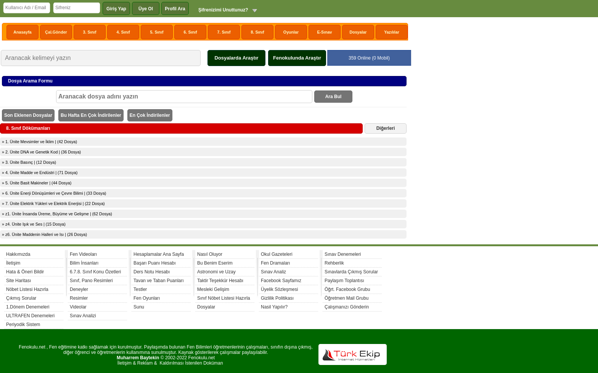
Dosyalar (358, 32)
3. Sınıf (89, 32)
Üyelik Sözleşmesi (279, 289)
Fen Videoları (83, 254)
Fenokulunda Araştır (297, 58)
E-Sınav (324, 32)
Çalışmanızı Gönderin (347, 307)
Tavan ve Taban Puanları (158, 280)
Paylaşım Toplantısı (344, 280)
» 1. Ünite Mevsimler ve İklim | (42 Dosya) (39, 141)
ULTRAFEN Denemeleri (30, 315)
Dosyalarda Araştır (236, 58)
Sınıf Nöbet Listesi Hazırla (223, 298)
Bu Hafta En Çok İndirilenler (91, 115)
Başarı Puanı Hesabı (154, 263)
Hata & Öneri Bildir (25, 272)
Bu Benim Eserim (215, 263)
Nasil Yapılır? (274, 307)
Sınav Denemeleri (343, 254)
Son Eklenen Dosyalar (28, 115)
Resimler (79, 298)
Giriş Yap (116, 8)
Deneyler (79, 289)
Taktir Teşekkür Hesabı (220, 280)
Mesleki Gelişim (213, 289)
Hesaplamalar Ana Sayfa (158, 254)
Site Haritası (18, 280)
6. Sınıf (190, 32)
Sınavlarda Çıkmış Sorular (351, 272)
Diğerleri (385, 128)
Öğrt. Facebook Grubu (347, 289)
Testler (140, 289)
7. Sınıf (224, 32)
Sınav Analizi (83, 315)
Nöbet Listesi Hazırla (27, 289)
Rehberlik (334, 263)
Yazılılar (391, 32)
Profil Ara (175, 8)
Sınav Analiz (273, 272)
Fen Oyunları (146, 298)
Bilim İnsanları (84, 263)
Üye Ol (145, 8)
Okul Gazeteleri (277, 254)
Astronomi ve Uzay (216, 272)
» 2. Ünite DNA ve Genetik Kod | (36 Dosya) (41, 152)
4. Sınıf (123, 32)
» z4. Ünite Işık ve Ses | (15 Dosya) (34, 224)
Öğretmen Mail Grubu (346, 298)
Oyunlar (291, 32)
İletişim (13, 263)
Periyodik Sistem (23, 324)
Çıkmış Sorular (21, 298)
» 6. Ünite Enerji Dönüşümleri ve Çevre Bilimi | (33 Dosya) (54, 193)
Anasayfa (22, 32)
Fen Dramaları (275, 263)
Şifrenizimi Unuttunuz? (223, 10)
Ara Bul (333, 96)
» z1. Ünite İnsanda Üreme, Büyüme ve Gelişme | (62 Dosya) (57, 214)
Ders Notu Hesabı (151, 272)
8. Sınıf (257, 32)
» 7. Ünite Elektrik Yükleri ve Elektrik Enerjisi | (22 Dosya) (53, 203)
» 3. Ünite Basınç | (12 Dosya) (29, 162)
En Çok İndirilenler (150, 115)
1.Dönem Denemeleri (27, 307)
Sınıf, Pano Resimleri (91, 280)
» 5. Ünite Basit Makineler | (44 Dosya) (36, 183)
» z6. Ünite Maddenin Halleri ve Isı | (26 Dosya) (44, 234)
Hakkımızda (18, 254)
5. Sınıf (157, 32)
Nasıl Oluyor (209, 254)
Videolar (78, 307)
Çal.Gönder (56, 32)
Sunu (138, 307)
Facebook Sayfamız (281, 280)
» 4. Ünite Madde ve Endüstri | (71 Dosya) (39, 172)
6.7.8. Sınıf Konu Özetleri (95, 272)
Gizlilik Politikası (277, 298)
